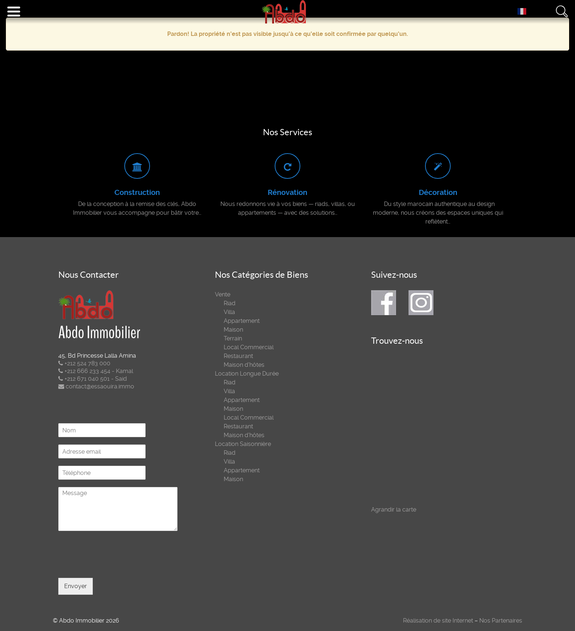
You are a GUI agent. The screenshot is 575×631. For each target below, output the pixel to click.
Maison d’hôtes (244, 364)
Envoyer (75, 586)
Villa (229, 312)
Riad (229, 303)
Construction (137, 192)
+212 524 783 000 (84, 363)
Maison (233, 329)
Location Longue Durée (247, 373)
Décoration (438, 192)
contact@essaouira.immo (96, 386)
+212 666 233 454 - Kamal (95, 371)
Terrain (233, 338)
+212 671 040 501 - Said (92, 378)
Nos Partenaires (500, 620)
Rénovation (287, 192)
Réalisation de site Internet (438, 620)
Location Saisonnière (243, 443)
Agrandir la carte (393, 509)
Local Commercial (249, 347)
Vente (222, 294)
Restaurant (238, 356)
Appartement (242, 320)
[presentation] (114, 565)
